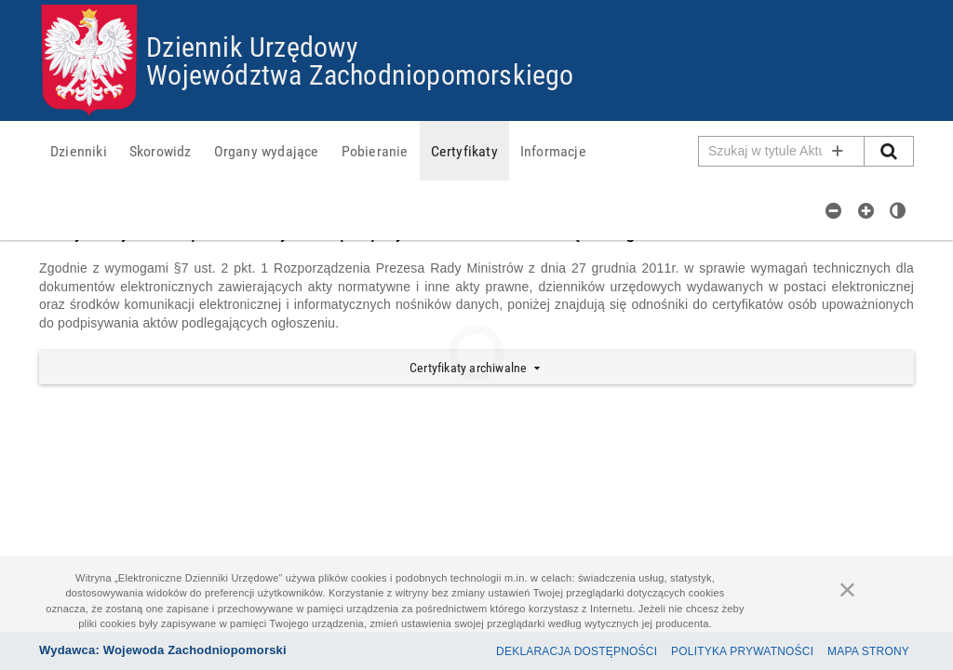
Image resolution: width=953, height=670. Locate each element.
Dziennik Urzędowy (252, 46)
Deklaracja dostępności (576, 651)
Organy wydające (266, 151)
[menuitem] (78, 151)
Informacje (553, 151)
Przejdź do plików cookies (476, 5)
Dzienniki (78, 151)
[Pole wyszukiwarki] (782, 151)
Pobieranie (375, 151)
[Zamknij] (848, 589)
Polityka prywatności (742, 651)
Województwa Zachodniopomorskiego (359, 74)
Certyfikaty (464, 151)
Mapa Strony (868, 651)
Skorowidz (160, 151)
